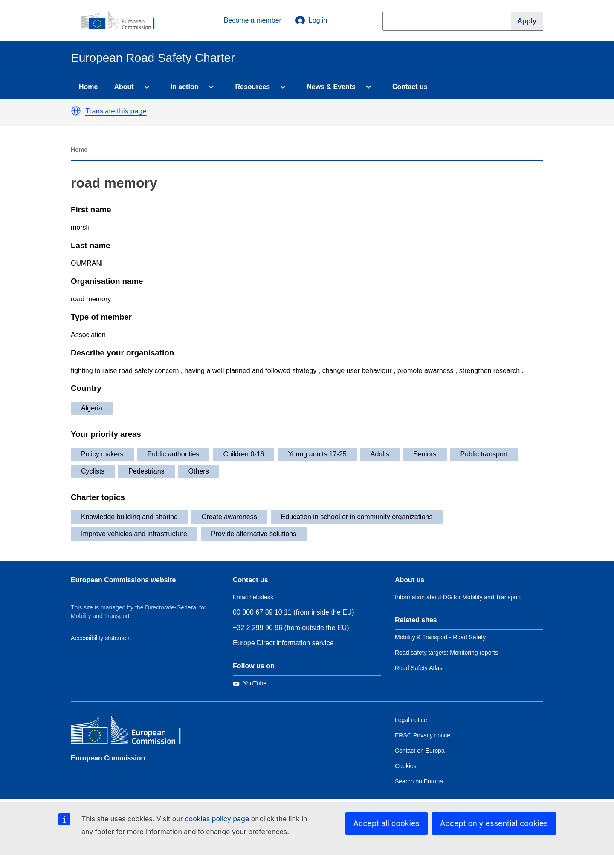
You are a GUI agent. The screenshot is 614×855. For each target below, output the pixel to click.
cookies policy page (217, 819)
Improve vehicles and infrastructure (134, 533)
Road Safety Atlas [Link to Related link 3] (418, 667)
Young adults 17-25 (317, 454)
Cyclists (92, 471)
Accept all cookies (386, 823)
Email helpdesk (253, 597)
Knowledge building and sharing (129, 516)
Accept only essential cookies (494, 823)
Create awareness (229, 516)
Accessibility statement (101, 638)
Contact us (410, 86)
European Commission (108, 758)
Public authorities (174, 454)
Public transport (484, 454)
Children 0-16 (243, 454)
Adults (380, 454)
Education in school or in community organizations (357, 516)
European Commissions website (123, 579)
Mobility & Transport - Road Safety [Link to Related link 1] (440, 637)
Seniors (424, 454)
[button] (76, 111)
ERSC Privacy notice (422, 735)
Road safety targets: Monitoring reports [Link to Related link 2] (446, 652)
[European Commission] (122, 20)
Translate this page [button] (116, 111)
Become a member (252, 20)
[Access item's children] (145, 87)
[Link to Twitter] (249, 683)
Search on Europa (419, 781)
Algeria (91, 408)
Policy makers (102, 454)
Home (88, 86)
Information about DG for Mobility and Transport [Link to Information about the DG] (458, 597)
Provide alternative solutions (253, 533)
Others (198, 471)
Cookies (406, 766)
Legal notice (411, 719)
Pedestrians (146, 471)
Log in (311, 20)
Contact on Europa (420, 750)
